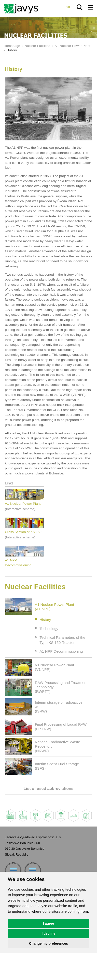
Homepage (12, 46)
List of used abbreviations (48, 788)
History (45, 620)
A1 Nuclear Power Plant (72, 46)
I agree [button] (48, 923)
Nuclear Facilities (37, 46)
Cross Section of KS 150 (23, 532)
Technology (49, 629)
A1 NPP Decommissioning (61, 651)
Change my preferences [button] (48, 943)
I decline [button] (48, 933)
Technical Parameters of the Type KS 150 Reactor (62, 640)
